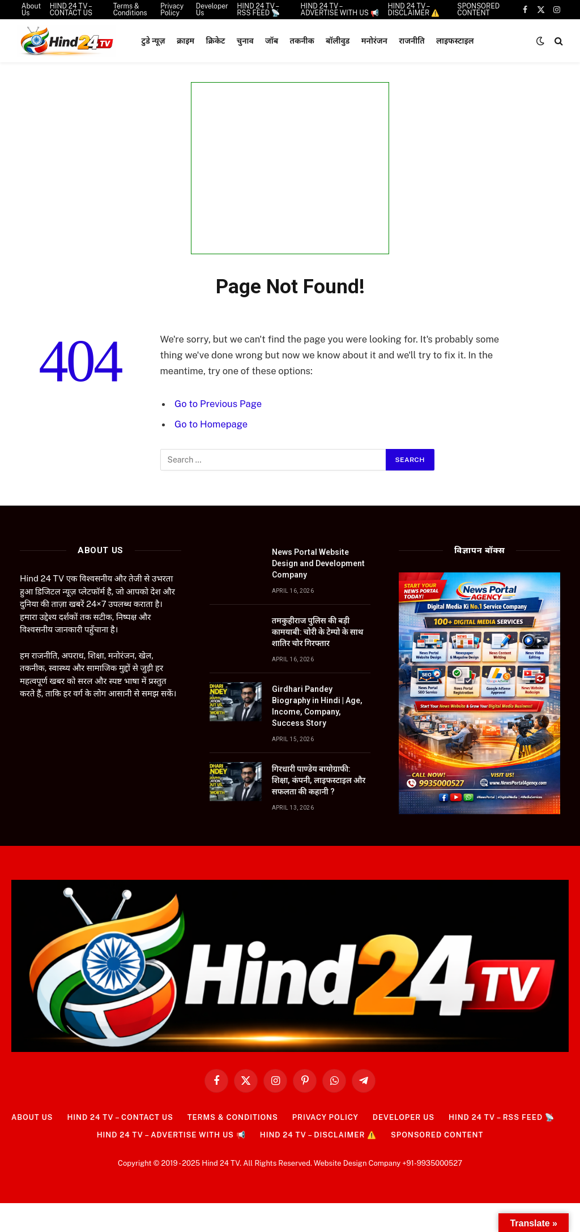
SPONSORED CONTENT (437, 1135)
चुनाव (245, 40)
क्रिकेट (215, 40)
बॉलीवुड (337, 40)
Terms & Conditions (232, 1117)
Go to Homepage (211, 424)
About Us (32, 1117)
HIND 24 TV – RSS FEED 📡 (502, 1117)
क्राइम (185, 40)
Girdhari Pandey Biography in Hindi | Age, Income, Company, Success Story (317, 706)
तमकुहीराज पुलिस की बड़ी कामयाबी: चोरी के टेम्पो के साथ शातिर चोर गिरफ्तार (318, 632)
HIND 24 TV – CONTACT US (120, 1117)
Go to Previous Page (218, 403)
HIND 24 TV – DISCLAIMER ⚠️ (318, 1135)
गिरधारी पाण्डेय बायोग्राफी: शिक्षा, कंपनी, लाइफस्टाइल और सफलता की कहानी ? (319, 780)
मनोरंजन (374, 40)
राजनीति (411, 40)
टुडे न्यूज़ (153, 40)
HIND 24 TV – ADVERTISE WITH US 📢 (171, 1135)
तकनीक (302, 40)
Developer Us (403, 1117)
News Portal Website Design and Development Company (318, 563)
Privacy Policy (325, 1117)
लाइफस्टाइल (455, 40)
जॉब (271, 40)
